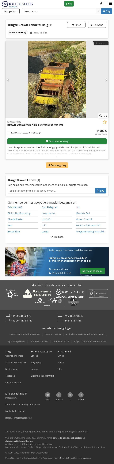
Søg (106, 11)
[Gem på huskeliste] (105, 122)
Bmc (10, 225)
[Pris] (101, 132)
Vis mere (57, 236)
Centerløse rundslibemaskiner (25, 334)
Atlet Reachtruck (61, 341)
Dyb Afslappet (49, 207)
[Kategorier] (11, 11)
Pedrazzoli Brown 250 (88, 225)
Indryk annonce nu (92, 271)
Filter (76, 25)
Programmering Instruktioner (92, 231)
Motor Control (84, 219)
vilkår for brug (78, 458)
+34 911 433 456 (72, 320)
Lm (77, 207)
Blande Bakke (15, 219)
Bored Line (14, 231)
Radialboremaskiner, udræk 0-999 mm (85, 334)
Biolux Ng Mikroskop (19, 213)
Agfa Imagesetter (16, 341)
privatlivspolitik (62, 458)
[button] (110, 4)
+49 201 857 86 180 (21, 320)
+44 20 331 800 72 (21, 315)
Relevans (97, 25)
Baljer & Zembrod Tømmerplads (90, 341)
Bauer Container (53, 334)
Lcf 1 (44, 225)
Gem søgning (57, 165)
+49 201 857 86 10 (73, 315)
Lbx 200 (46, 219)
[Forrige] (8, 79)
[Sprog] (106, 4)
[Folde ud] (57, 157)
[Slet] (98, 11)
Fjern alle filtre (39, 32)
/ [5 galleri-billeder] (103, 115)
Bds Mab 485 (15, 207)
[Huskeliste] (101, 4)
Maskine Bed (83, 213)
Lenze (45, 231)
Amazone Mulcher (39, 341)
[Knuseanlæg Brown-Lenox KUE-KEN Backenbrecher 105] (57, 79)
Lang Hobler (48, 213)
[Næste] (106, 79)
